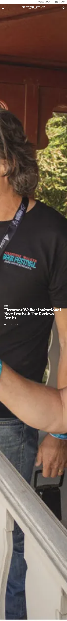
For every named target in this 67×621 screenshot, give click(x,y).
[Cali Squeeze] (63, 2)
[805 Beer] (56, 2)
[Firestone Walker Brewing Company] (44, 2)
